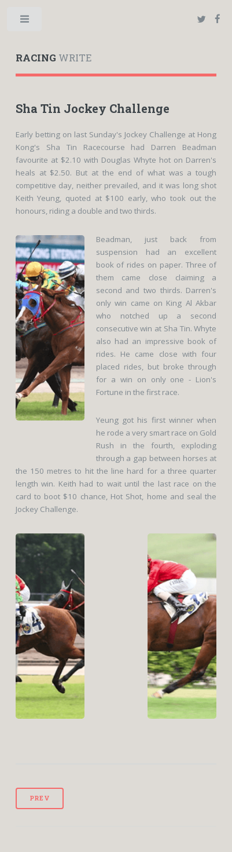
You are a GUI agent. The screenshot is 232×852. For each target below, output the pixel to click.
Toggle (25, 21)
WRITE (53, 58)
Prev (40, 798)
